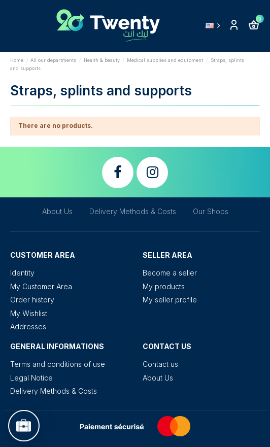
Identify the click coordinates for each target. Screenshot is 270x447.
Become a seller (170, 272)
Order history (32, 299)
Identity (22, 272)
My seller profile (170, 299)
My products (164, 286)
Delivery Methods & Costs (132, 211)
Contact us (160, 364)
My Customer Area (41, 286)
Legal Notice (31, 377)
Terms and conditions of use (57, 364)
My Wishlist (28, 313)
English (215, 25)
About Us (57, 211)
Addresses (28, 326)
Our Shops (210, 211)
